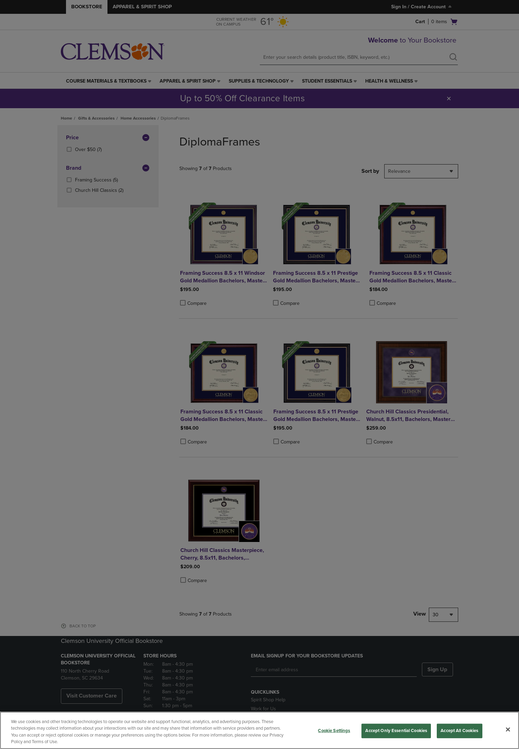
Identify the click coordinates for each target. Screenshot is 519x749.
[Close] (508, 729)
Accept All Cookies (459, 730)
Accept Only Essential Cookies (396, 730)
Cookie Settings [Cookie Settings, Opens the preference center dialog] (334, 730)
